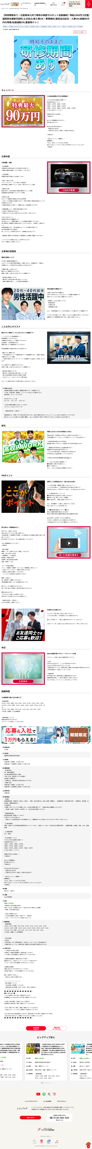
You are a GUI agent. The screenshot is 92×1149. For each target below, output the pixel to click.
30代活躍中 (69, 26)
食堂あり (38, 26)
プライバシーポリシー (46, 1136)
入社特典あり (54, 26)
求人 (7, 8)
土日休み (22, 26)
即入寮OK (17, 26)
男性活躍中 (80, 26)
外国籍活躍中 (44, 26)
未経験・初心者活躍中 (30, 26)
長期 (49, 26)
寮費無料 (5, 26)
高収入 (74, 26)
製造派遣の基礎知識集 (40, 4)
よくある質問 (47, 1101)
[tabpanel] (46, 1061)
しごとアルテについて (26, 4)
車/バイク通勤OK (62, 26)
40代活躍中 (10, 26)
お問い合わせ (30, 1117)
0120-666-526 (75, 5)
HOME (3, 8)
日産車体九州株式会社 (14, 8)
